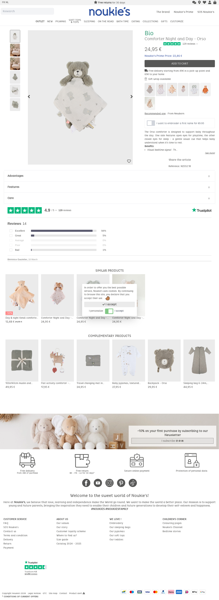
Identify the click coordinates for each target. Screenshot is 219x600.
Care (11, 198)
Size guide (62, 539)
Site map (53, 593)
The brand (163, 12)
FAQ (5, 523)
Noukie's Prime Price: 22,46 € (163, 55)
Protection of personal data (191, 470)
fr (4, 2)
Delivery (8, 539)
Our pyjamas (117, 531)
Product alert (77, 593)
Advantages (15, 175)
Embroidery (116, 523)
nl (7, 2)
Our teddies (116, 539)
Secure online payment (137, 470)
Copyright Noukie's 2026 (14, 593)
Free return (82, 471)
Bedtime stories (172, 531)
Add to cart (179, 63)
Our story (61, 527)
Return (7, 543)
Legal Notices (34, 593)
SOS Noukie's (205, 12)
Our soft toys (117, 535)
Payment (8, 547)
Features (13, 187)
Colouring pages (172, 523)
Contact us (9, 531)
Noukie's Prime (183, 12)
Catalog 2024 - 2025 (68, 543)
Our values (62, 523)
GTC (45, 593)
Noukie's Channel (173, 527)
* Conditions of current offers (20, 596)
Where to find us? (66, 535)
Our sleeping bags (120, 527)
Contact (63, 593)
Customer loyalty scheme (71, 531)
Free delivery (27, 471)
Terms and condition (15, 535)
